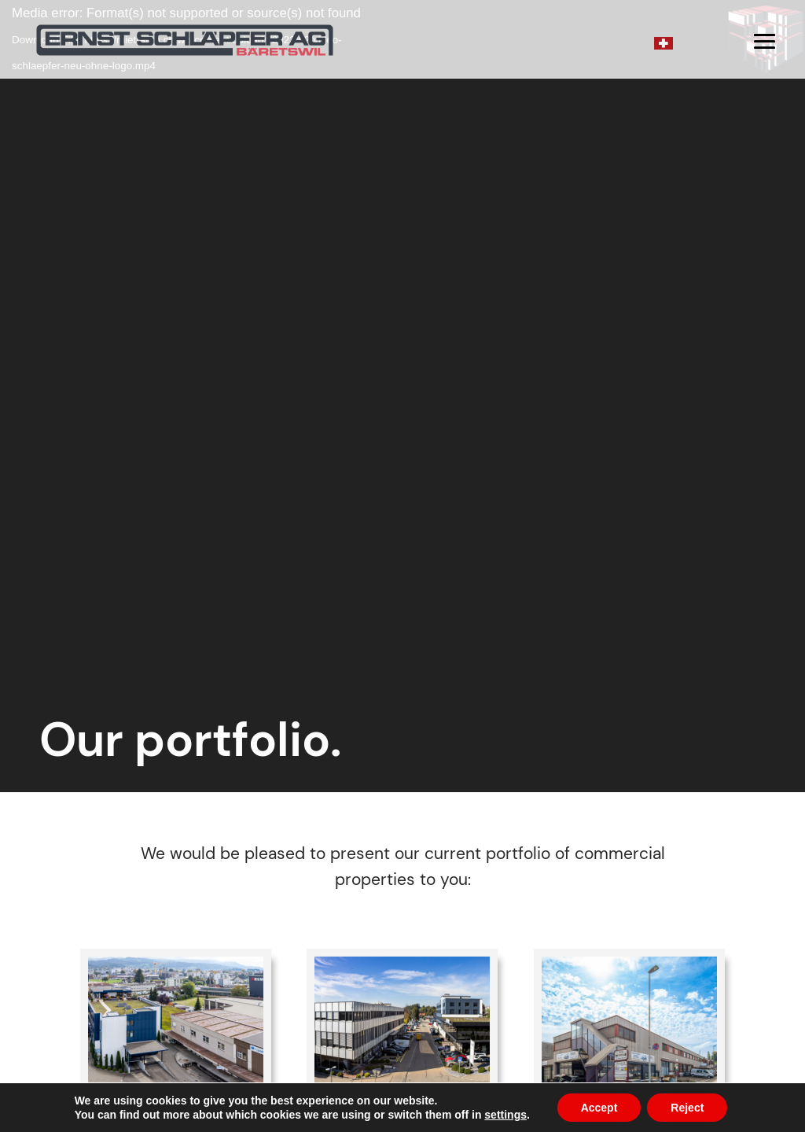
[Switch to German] (663, 42)
